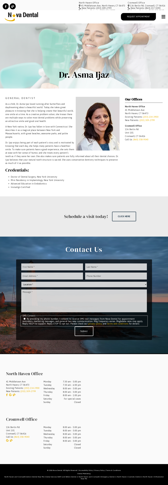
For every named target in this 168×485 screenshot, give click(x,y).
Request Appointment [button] (138, 17)
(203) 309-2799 (147, 120)
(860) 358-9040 (140, 139)
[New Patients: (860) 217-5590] (144, 8)
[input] (52, 266)
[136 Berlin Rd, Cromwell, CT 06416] (146, 5)
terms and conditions (117, 323)
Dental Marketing (84, 474)
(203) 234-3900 (150, 117)
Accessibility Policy (86, 470)
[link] (6, 6)
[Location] (84, 284)
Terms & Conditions (113, 470)
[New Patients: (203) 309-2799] (95, 8)
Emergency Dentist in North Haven (114, 477)
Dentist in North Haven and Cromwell (85, 477)
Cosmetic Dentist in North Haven (140, 477)
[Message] (84, 300)
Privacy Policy (99, 470)
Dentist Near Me (38, 477)
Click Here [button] (124, 216)
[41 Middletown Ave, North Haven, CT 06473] (102, 5)
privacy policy (95, 323)
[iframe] (128, 386)
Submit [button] (84, 331)
